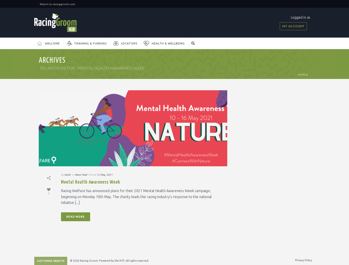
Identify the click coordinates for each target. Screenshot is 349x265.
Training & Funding (90, 43)
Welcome (52, 43)
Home (302, 75)
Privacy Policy (303, 260)
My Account (293, 26)
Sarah (67, 174)
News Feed (81, 174)
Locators (129, 43)
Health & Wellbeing (168, 43)
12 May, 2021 (105, 174)
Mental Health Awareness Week (90, 182)
